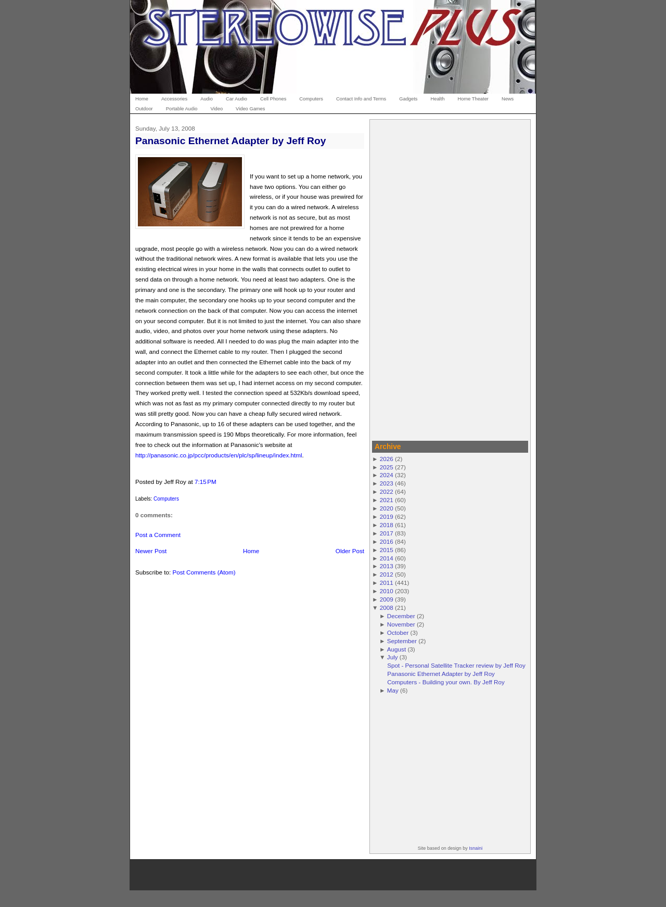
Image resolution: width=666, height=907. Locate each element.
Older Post (350, 550)
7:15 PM (205, 481)
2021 (386, 499)
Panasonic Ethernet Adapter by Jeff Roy (230, 140)
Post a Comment (158, 534)
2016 (386, 541)
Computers (166, 499)
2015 (386, 549)
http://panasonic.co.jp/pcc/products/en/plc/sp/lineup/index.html (218, 455)
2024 (386, 474)
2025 (386, 467)
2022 (386, 491)
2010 (386, 590)
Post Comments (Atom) (203, 572)
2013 (386, 566)
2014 (386, 558)
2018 (386, 524)
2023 (386, 483)
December (401, 615)
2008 (386, 607)
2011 (386, 582)
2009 (386, 599)
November (401, 624)
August (396, 649)
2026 (386, 458)
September (402, 640)
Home (251, 550)
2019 (386, 516)
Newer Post (150, 550)
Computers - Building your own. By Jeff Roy (446, 682)
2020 (386, 508)
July (392, 657)
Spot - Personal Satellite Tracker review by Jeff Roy (456, 665)
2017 (386, 533)
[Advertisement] (450, 278)
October (398, 632)
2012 (386, 574)
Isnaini (475, 848)
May (393, 690)
